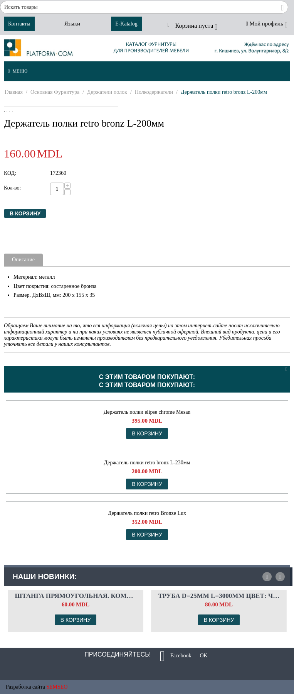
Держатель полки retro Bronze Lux (147, 513)
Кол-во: (12, 188)
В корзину (25, 213)
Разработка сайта (25, 687)
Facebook (176, 656)
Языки (72, 23)
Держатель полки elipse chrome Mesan (147, 412)
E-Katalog (126, 24)
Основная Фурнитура (54, 92)
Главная (14, 92)
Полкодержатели (154, 92)
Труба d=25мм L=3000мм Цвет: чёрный (219, 595)
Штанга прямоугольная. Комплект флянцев (75, 595)
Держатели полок (107, 92)
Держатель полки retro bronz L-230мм (147, 462)
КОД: (10, 173)
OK (201, 656)
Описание (23, 259)
